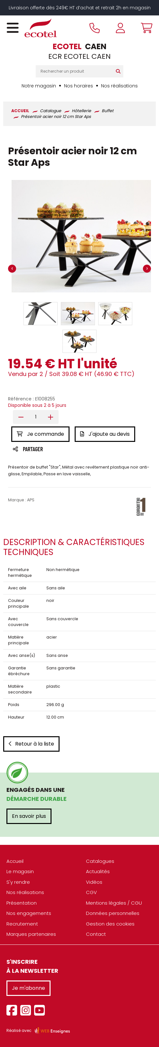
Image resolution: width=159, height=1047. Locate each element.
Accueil (14, 861)
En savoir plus (29, 816)
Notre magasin (39, 86)
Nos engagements (28, 913)
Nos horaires (78, 86)
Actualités (98, 871)
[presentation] (12, 269)
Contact (96, 934)
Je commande (40, 434)
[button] (40, 313)
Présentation (21, 902)
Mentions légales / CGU (114, 902)
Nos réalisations (119, 86)
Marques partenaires (31, 934)
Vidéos (94, 882)
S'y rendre (18, 882)
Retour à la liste (31, 743)
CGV (91, 892)
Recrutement (22, 923)
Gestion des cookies (110, 923)
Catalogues (100, 861)
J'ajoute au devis (105, 434)
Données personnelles (112, 913)
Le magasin (20, 871)
